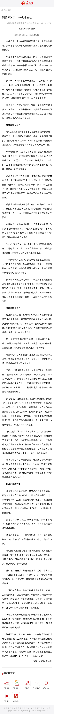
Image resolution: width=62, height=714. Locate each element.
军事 (9, 10)
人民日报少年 (17, 684)
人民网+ (28, 684)
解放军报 (37, 35)
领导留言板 (46, 684)
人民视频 (7, 697)
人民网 (2, 10)
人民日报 (7, 684)
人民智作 (16, 697)
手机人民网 (37, 684)
